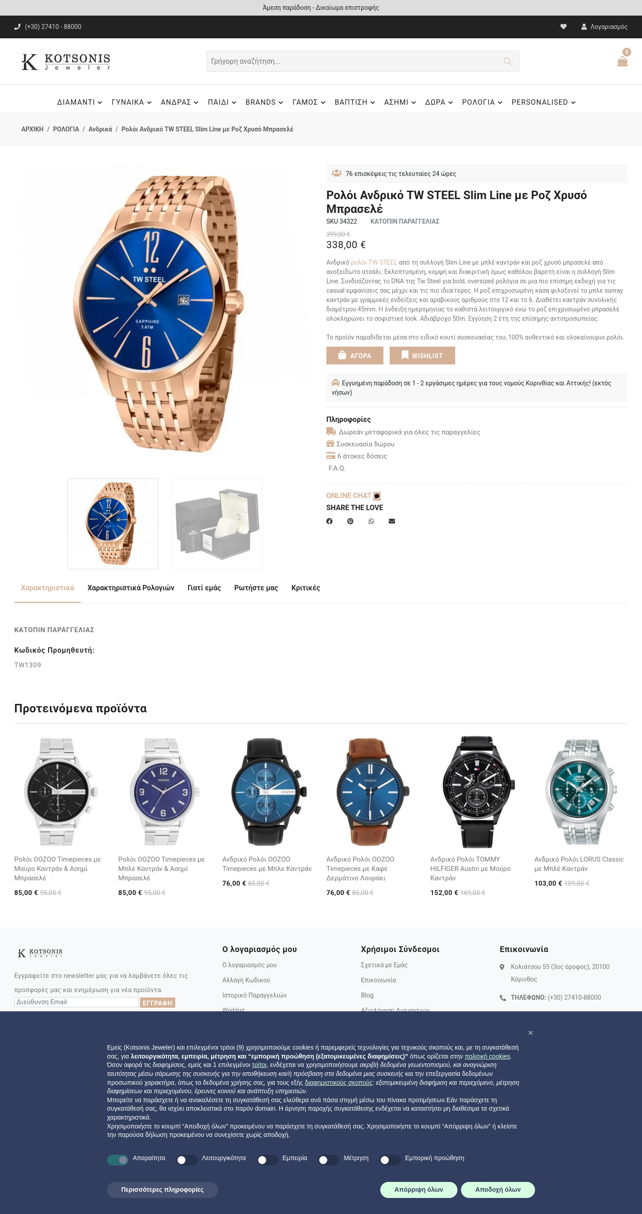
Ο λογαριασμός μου (249, 965)
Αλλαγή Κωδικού (246, 980)
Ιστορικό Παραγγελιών (254, 995)
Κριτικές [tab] (306, 588)
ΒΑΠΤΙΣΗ (356, 102)
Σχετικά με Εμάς (384, 965)
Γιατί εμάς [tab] (204, 588)
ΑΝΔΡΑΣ (181, 102)
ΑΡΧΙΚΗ (32, 129)
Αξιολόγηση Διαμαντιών (395, 1010)
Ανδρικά (100, 129)
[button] (530, 1033)
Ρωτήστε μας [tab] (256, 588)
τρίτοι (259, 1064)
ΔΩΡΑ (440, 102)
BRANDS (266, 102)
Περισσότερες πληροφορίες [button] (162, 1189)
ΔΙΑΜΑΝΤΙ (81, 102)
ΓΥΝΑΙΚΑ (132, 102)
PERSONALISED (545, 102)
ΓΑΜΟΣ (310, 102)
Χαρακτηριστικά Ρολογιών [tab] (130, 588)
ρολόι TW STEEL (374, 262)
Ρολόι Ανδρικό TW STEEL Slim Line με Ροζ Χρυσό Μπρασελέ (208, 129)
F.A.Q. (337, 468)
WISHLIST (422, 355)
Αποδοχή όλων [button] (498, 1189)
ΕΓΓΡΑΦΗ (157, 1003)
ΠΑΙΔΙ (223, 102)
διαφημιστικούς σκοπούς (339, 1082)
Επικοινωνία (378, 980)
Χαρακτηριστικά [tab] (47, 588)
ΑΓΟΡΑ (354, 355)
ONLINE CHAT (353, 495)
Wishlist (233, 1010)
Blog (367, 995)
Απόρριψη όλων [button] (419, 1189)
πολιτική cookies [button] (487, 1056)
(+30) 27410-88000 (574, 997)
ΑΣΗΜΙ (401, 102)
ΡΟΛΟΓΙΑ (483, 102)
